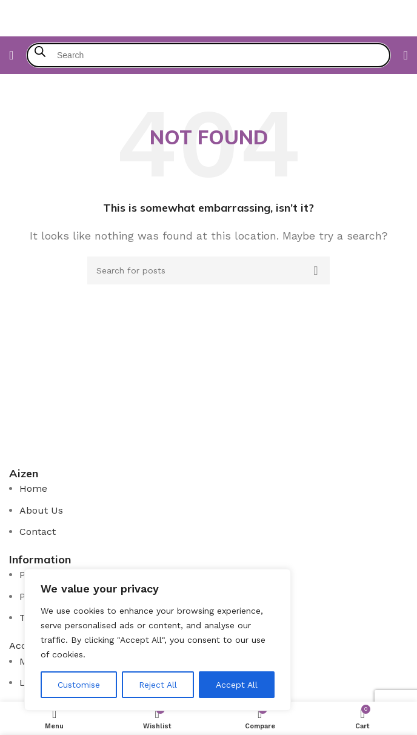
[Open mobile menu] (11, 55)
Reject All (158, 685)
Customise (79, 685)
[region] (157, 640)
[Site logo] (208, 17)
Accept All (237, 685)
